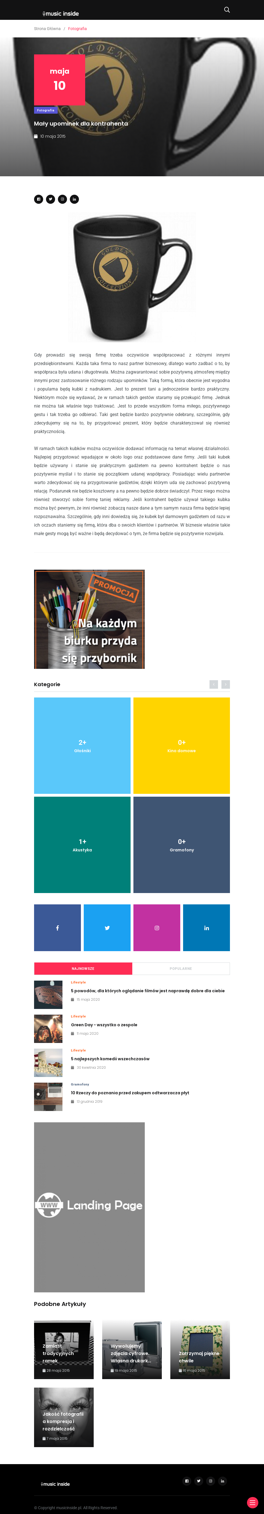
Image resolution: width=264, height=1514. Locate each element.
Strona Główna (47, 28)
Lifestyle (78, 982)
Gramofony (80, 1084)
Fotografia (46, 110)
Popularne (181, 969)
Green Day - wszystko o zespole (104, 1025)
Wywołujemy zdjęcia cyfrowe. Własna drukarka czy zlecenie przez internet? (132, 1361)
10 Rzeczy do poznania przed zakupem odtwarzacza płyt (130, 1093)
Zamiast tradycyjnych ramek (58, 1353)
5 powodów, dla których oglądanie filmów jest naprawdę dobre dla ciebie (148, 991)
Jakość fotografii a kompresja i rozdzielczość (63, 1421)
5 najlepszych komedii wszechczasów (110, 1059)
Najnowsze (83, 969)
